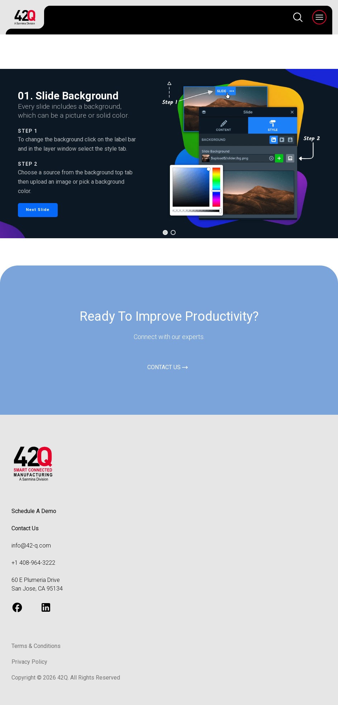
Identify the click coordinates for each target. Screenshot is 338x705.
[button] (38, 210)
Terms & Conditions (36, 646)
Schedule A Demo (33, 511)
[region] (169, 153)
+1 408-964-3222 (33, 562)
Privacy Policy (29, 661)
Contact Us (25, 528)
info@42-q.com (31, 545)
